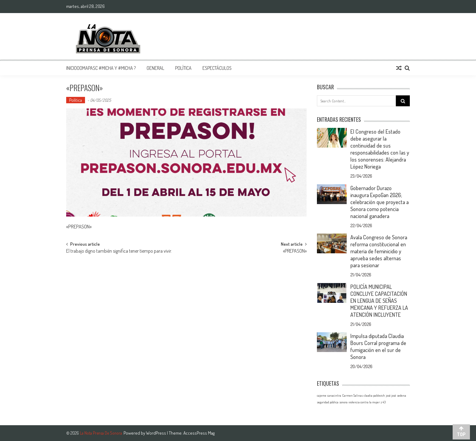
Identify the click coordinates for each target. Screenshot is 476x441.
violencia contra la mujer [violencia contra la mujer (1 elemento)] (364, 402)
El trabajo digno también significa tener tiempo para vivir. (119, 251)
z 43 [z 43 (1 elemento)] (383, 402)
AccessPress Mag (199, 433)
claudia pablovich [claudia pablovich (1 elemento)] (374, 395)
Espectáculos (217, 68)
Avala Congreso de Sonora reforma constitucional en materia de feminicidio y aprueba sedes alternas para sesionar (378, 251)
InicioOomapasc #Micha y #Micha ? (101, 68)
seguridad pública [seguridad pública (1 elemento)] (327, 402)
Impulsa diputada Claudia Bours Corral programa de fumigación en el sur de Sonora (378, 346)
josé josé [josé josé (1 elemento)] (391, 395)
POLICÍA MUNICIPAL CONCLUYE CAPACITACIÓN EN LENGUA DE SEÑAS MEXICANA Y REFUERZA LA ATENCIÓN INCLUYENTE (379, 300)
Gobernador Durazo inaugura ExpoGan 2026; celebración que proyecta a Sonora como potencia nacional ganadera (379, 202)
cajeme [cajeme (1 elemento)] (321, 395)
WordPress (156, 433)
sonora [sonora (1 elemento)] (343, 402)
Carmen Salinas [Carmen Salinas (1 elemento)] (352, 395)
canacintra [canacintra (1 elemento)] (334, 395)
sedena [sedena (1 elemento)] (401, 395)
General (155, 68)
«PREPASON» (295, 251)
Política (183, 68)
